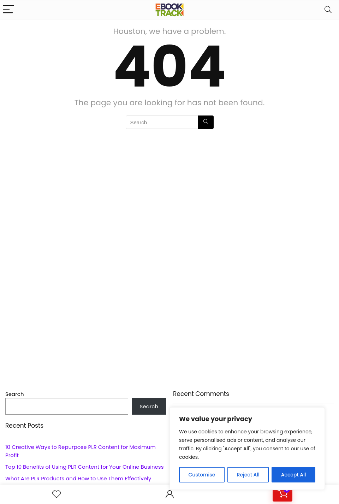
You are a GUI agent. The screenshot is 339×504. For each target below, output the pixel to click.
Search (14, 394)
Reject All (248, 474)
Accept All (293, 474)
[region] (247, 448)
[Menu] (8, 9)
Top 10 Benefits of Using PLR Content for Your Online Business (84, 466)
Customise (202, 474)
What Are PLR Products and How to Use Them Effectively (78, 478)
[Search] (328, 9)
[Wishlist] (56, 494)
